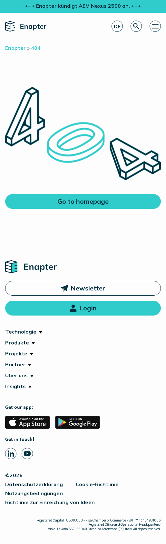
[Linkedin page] (10, 453)
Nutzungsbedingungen (34, 493)
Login (88, 308)
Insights (15, 386)
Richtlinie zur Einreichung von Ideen (50, 502)
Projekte (16, 353)
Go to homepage (83, 201)
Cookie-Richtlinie (97, 484)
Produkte (17, 342)
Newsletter (88, 288)
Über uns (16, 375)
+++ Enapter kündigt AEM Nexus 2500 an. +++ (83, 6)
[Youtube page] (27, 453)
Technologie (20, 331)
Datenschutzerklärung (34, 484)
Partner (15, 364)
